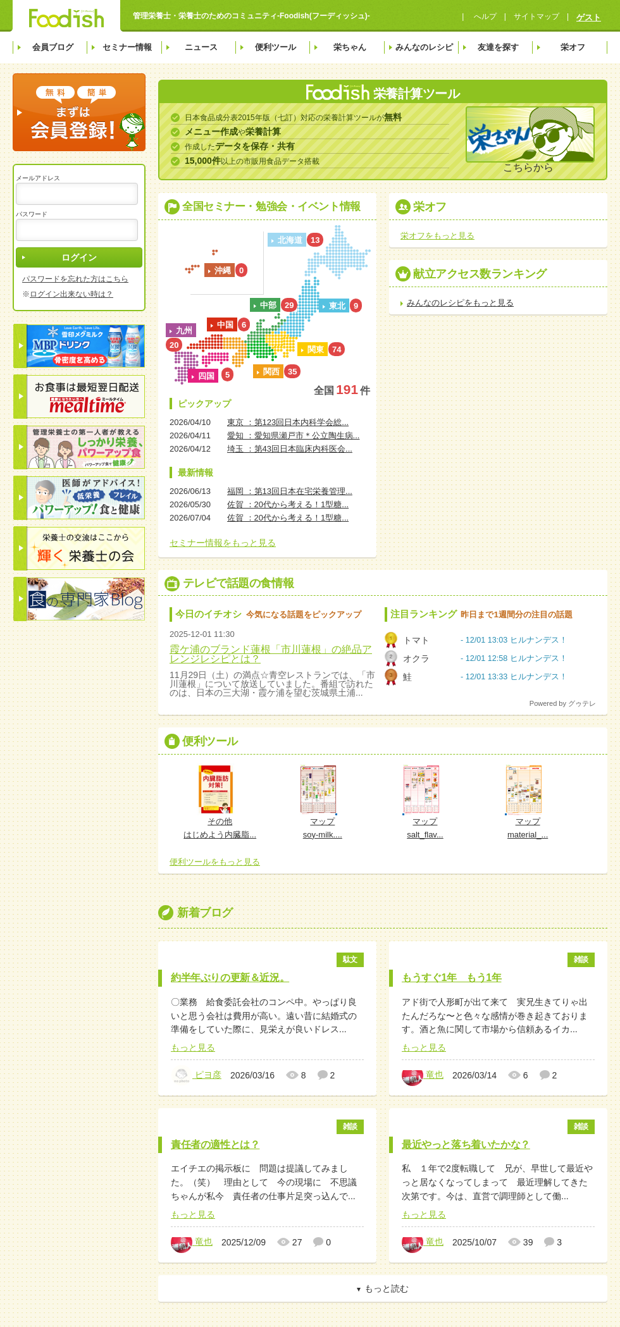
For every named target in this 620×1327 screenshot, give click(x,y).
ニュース (201, 47)
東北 (337, 306)
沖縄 (222, 270)
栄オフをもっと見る (437, 235)
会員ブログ (52, 47)
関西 (271, 371)
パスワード (31, 214)
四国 (206, 376)
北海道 (290, 240)
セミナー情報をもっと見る (223, 543)
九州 (184, 330)
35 (292, 371)
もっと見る (193, 1047)
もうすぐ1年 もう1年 (451, 977)
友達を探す (498, 47)
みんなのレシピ (424, 47)
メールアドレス (38, 178)
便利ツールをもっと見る (215, 862)
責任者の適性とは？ (215, 1144)
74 (336, 349)
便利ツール (275, 47)
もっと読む (386, 1288)
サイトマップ (536, 16)
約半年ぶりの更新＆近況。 (230, 977)
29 (289, 305)
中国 (225, 325)
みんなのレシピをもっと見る (460, 302)
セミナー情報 (127, 47)
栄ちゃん (349, 47)
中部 (268, 305)
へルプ (483, 16)
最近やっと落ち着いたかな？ (466, 1144)
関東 (315, 349)
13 (315, 240)
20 (174, 345)
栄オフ (573, 47)
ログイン (79, 257)
